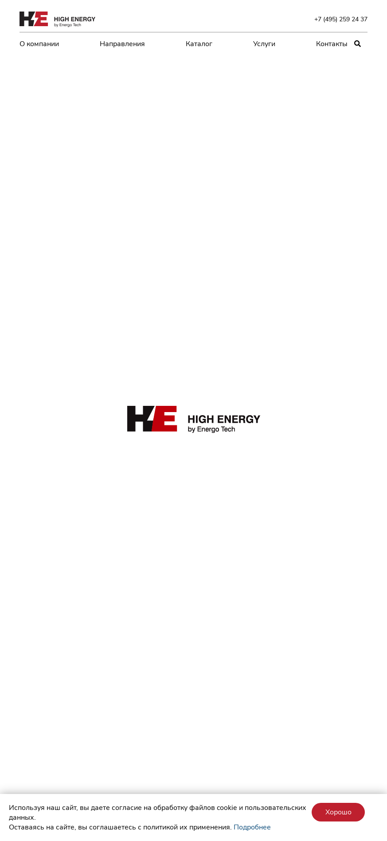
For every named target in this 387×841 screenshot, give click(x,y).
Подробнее (252, 827)
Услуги (264, 44)
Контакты (332, 44)
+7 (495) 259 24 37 (340, 19)
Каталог (199, 44)
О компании (39, 44)
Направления (122, 44)
